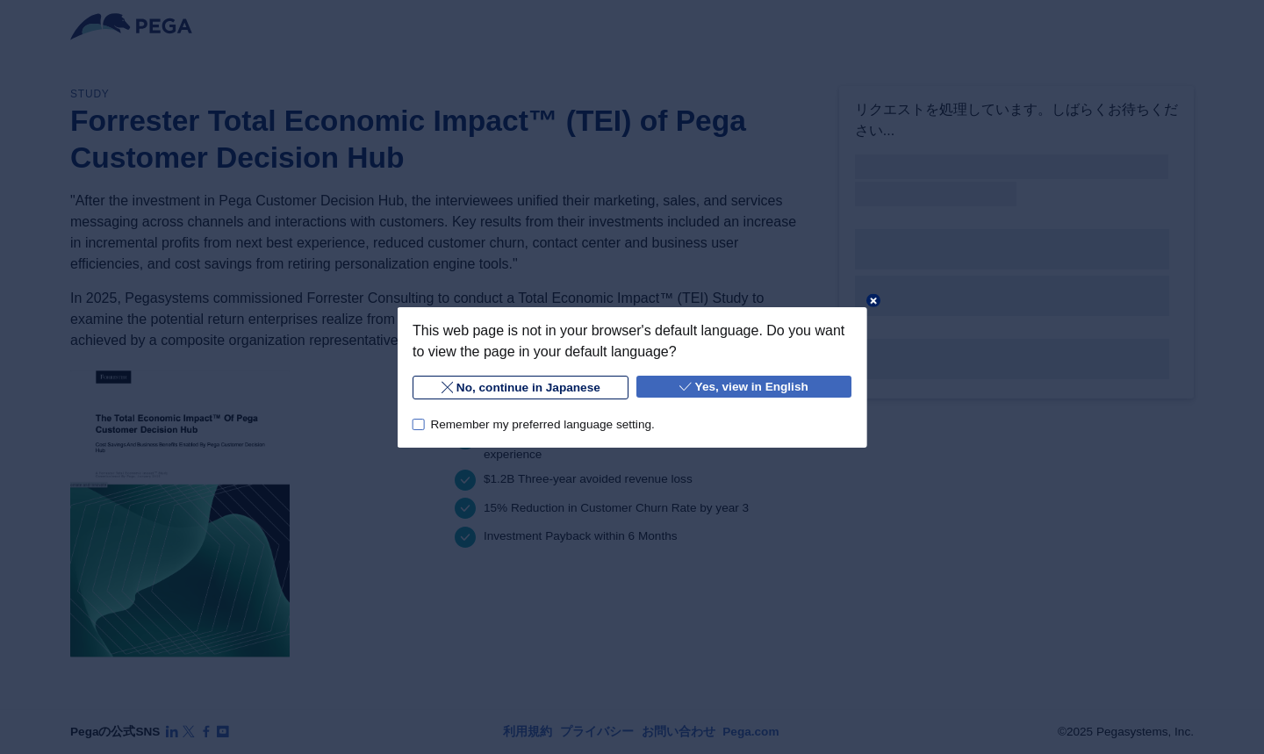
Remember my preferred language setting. (542, 423)
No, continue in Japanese (520, 387)
